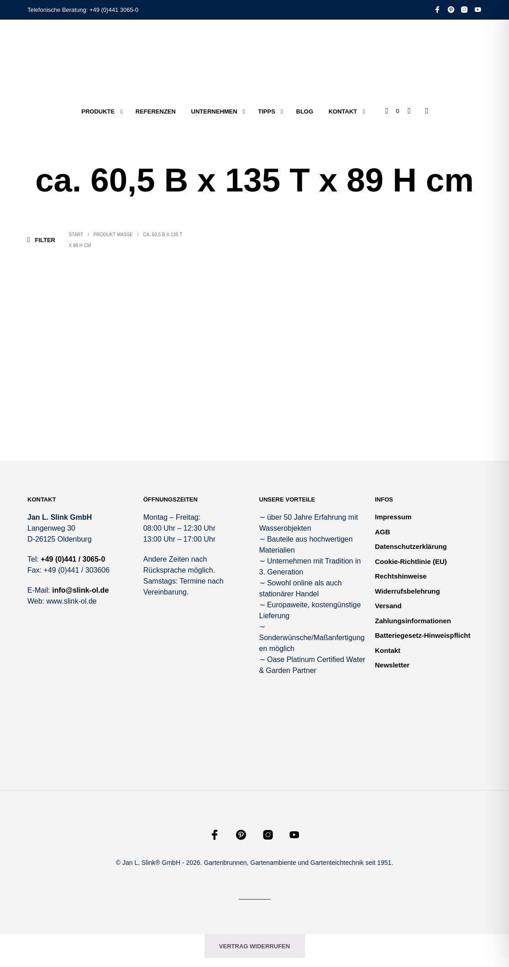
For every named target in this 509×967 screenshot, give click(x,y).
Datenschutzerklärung (411, 546)
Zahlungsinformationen (413, 621)
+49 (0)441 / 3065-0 (73, 559)
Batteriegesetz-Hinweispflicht (422, 635)
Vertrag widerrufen (254, 946)
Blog (305, 111)
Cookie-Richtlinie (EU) (411, 561)
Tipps (266, 111)
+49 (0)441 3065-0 (113, 9)
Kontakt (343, 111)
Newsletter (392, 665)
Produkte (98, 111)
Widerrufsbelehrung (407, 591)
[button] (392, 111)
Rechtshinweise (400, 576)
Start (75, 234)
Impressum (393, 517)
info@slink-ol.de (80, 590)
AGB (382, 532)
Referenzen (156, 111)
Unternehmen (214, 111)
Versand (388, 606)
